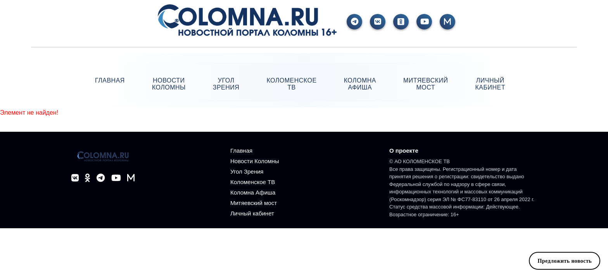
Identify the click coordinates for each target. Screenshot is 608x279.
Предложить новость (564, 261)
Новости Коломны (169, 84)
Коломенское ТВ (291, 84)
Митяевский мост (425, 84)
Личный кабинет (490, 84)
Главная (110, 80)
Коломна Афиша (360, 84)
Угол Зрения (226, 84)
